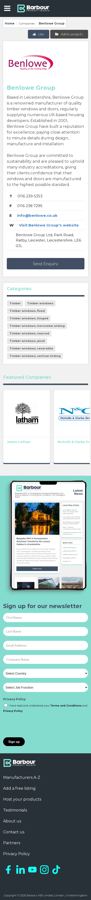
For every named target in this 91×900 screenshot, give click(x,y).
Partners (11, 843)
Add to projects (69, 34)
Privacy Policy (14, 699)
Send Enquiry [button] (45, 263)
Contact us (13, 832)
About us (12, 821)
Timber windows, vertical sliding (35, 356)
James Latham (19, 442)
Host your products (22, 799)
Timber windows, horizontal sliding (37, 326)
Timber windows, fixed (27, 311)
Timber (15, 303)
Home (10, 23)
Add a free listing (19, 788)
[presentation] (40, 725)
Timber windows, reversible (31, 348)
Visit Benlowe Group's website (49, 225)
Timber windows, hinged (28, 318)
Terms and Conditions (66, 705)
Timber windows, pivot (27, 341)
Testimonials (15, 810)
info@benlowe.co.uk (37, 215)
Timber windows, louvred (29, 333)
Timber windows (40, 303)
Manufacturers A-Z (21, 777)
